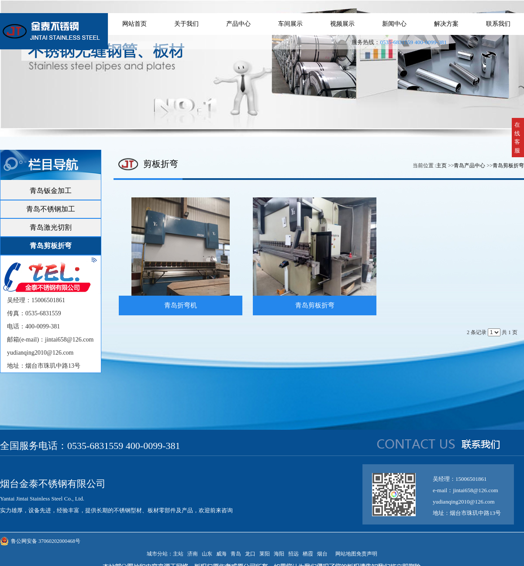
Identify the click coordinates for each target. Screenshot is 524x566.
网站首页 (134, 24)
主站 (178, 554)
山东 (207, 554)
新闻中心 (394, 24)
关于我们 (186, 24)
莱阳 (264, 554)
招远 (293, 554)
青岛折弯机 (180, 305)
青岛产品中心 (469, 165)
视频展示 (342, 24)
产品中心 (238, 24)
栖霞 (308, 554)
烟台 (322, 554)
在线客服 (517, 137)
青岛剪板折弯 (508, 165)
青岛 (236, 554)
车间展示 (290, 24)
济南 (192, 554)
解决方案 (446, 24)
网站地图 (344, 554)
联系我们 (498, 24)
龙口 (250, 554)
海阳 (279, 554)
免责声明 (366, 554)
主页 (441, 165)
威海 (221, 554)
